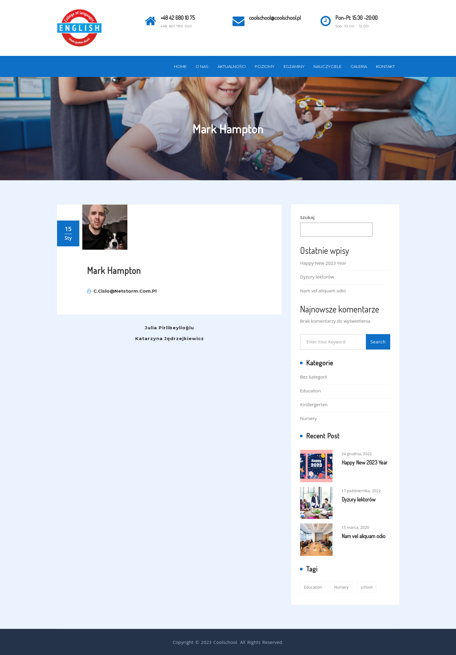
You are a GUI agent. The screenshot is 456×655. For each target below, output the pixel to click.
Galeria (359, 66)
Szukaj (307, 217)
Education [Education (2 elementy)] (313, 587)
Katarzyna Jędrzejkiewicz (169, 338)
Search (378, 342)
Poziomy (265, 66)
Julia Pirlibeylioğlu (169, 328)
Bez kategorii (313, 377)
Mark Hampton (114, 270)
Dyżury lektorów (317, 277)
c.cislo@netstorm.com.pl (122, 291)
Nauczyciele (328, 66)
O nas (202, 66)
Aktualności (231, 66)
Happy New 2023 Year (323, 263)
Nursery (308, 418)
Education (310, 391)
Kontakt (385, 66)
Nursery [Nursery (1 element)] (341, 587)
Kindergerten (314, 404)
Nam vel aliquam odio (323, 291)
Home (180, 66)
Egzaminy (294, 66)
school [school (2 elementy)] (366, 587)
